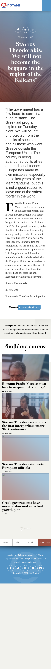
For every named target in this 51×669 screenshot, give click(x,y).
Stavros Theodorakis (30, 307)
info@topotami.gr (29, 562)
